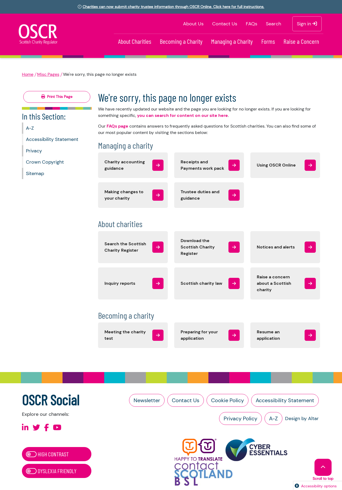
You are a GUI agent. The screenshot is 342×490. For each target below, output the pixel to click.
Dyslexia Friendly (51, 470)
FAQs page (117, 126)
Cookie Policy (227, 400)
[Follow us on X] (36, 428)
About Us (193, 24)
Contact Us (224, 24)
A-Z (30, 128)
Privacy (34, 151)
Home (27, 74)
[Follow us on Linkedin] (25, 428)
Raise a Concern (301, 41)
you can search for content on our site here (182, 115)
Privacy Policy (240, 418)
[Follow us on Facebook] (46, 428)
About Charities (134, 41)
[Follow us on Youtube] (57, 428)
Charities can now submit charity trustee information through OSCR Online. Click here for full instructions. (173, 6)
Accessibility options (319, 486)
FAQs (251, 24)
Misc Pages (48, 74)
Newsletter (147, 400)
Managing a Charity (232, 41)
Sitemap (35, 173)
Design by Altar (302, 418)
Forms (268, 41)
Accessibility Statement (52, 139)
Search (273, 24)
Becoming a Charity (181, 41)
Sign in (307, 24)
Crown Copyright (45, 162)
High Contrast (47, 454)
